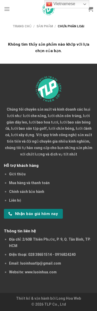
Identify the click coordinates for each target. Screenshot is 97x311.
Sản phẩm (44, 26)
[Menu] (7, 9)
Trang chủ (22, 26)
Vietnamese (60, 4)
